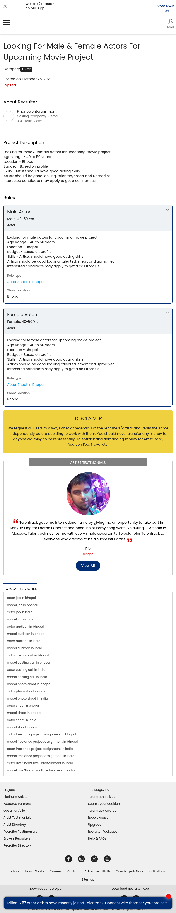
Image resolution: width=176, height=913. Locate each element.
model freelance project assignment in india (41, 756)
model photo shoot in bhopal (29, 684)
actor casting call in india (26, 669)
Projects (9, 789)
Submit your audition (104, 803)
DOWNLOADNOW (165, 8)
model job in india (20, 619)
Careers (56, 871)
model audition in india (24, 648)
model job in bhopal (22, 605)
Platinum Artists (15, 796)
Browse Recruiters (17, 838)
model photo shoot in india (27, 698)
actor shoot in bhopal (23, 705)
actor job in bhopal (21, 598)
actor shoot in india (21, 720)
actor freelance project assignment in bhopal (41, 734)
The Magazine (98, 789)
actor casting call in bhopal (28, 655)
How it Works (34, 871)
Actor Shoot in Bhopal (25, 281)
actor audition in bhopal (25, 626)
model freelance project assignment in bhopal (42, 741)
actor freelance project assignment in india (40, 749)
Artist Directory (14, 824)
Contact (73, 871)
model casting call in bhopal (28, 662)
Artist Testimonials (17, 817)
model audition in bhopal (26, 634)
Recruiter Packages (102, 831)
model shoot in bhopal (24, 713)
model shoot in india (22, 727)
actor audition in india (23, 641)
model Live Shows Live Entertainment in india (41, 770)
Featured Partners (17, 803)
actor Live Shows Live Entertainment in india (40, 763)
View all (88, 565)
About (15, 871)
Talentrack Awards (102, 810)
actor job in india (20, 612)
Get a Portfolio (14, 810)
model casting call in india (27, 677)
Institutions (157, 871)
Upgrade (94, 824)
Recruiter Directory (17, 845)
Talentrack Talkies (101, 796)
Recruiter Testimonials (20, 831)
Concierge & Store (130, 871)
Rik (88, 549)
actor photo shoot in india (26, 691)
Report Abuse (98, 817)
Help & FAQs (97, 838)
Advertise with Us (97, 871)
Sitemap (88, 879)
